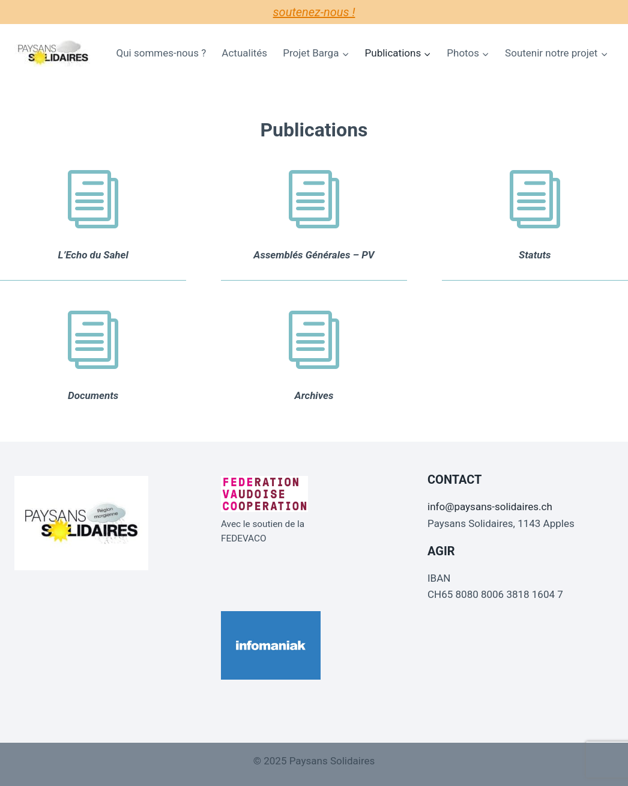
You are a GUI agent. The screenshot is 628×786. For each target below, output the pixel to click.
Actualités (244, 53)
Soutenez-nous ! (314, 12)
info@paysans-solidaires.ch (489, 507)
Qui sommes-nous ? (161, 53)
